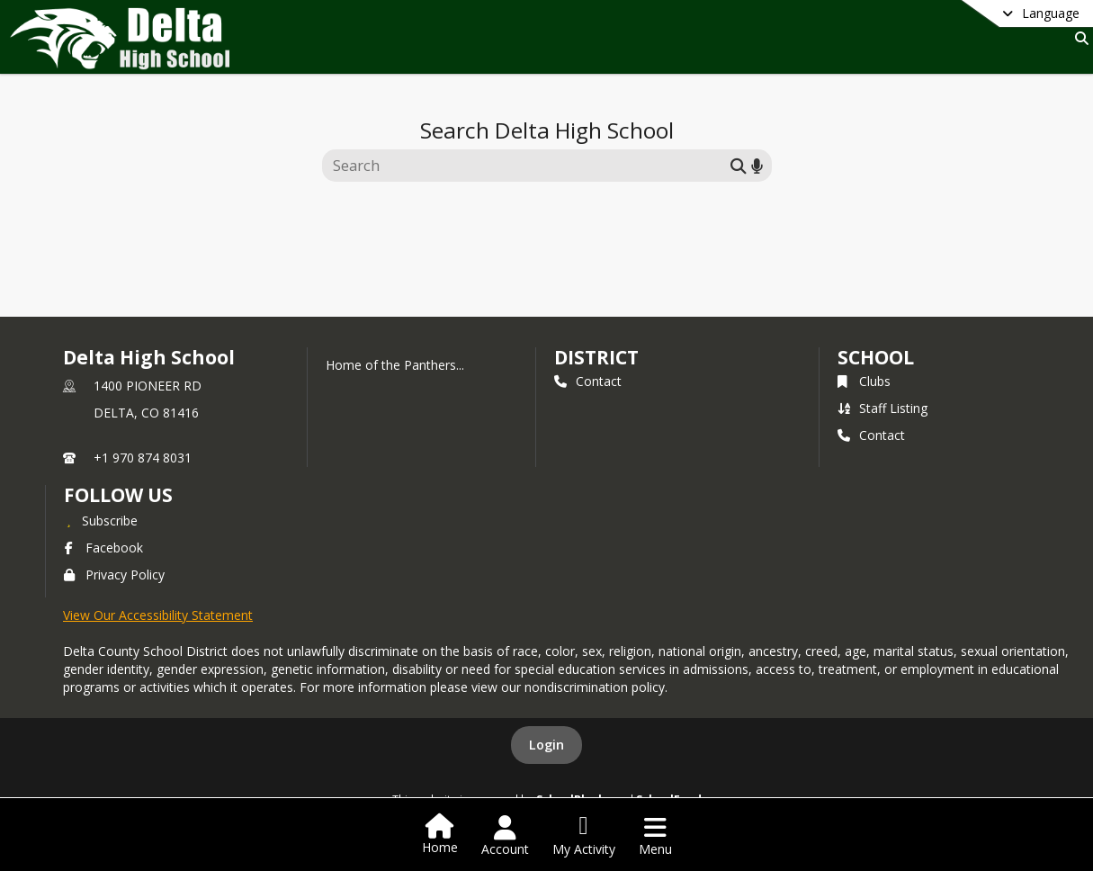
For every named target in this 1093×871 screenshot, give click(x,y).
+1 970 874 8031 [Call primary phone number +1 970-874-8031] (143, 457)
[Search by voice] (757, 165)
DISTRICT (596, 357)
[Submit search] (738, 165)
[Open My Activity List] (583, 835)
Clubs (864, 381)
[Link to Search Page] (1078, 38)
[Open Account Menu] (505, 835)
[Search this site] (528, 165)
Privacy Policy (114, 574)
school (876, 357)
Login (546, 744)
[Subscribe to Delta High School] (101, 520)
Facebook (103, 547)
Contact (588, 381)
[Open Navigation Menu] (655, 835)
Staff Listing (882, 408)
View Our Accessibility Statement (158, 615)
